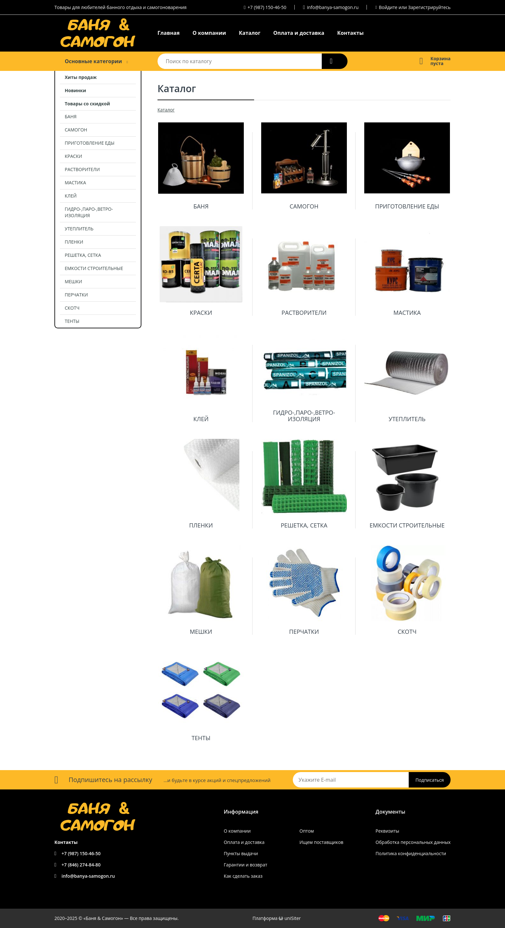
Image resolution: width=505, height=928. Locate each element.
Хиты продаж (81, 77)
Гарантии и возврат (245, 865)
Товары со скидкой (87, 104)
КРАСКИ (73, 156)
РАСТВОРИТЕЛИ (82, 169)
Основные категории (93, 61)
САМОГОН (76, 130)
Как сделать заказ (243, 876)
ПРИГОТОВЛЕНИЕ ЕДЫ (89, 143)
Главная (168, 32)
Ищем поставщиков (321, 842)
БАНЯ (71, 116)
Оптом (307, 831)
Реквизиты (387, 831)
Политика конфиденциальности (411, 853)
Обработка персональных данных (413, 842)
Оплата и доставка (298, 32)
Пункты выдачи (241, 853)
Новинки (75, 90)
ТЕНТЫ (72, 321)
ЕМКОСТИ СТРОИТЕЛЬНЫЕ (94, 268)
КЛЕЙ (71, 196)
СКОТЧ (72, 308)
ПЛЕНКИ (74, 242)
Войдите (388, 7)
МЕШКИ (73, 281)
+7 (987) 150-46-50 (267, 7)
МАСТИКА (75, 182)
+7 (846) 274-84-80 (81, 865)
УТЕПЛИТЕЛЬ (79, 229)
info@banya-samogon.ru (332, 7)
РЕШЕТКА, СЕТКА (83, 255)
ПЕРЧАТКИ (76, 295)
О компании (209, 32)
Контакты (350, 32)
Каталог (250, 32)
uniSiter (292, 918)
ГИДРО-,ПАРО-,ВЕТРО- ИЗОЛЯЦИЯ (89, 212)
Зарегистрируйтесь (429, 7)
